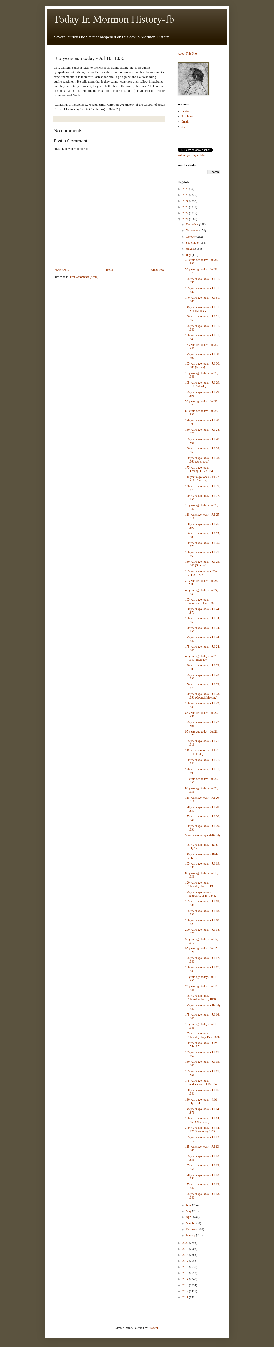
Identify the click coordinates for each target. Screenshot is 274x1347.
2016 (185, 1267)
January (191, 1235)
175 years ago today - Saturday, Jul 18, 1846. (200, 893)
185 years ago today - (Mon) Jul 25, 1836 (202, 573)
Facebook (187, 116)
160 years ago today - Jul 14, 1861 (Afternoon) (202, 1120)
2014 (185, 1279)
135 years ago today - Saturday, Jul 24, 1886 (200, 601)
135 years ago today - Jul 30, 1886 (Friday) (202, 365)
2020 (185, 1243)
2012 (185, 1291)
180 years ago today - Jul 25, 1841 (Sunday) (202, 563)
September (192, 242)
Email (185, 121)
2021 (185, 219)
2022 (185, 213)
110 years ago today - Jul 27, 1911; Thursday (202, 478)
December (192, 224)
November (192, 230)
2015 (185, 1273)
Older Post (157, 269)
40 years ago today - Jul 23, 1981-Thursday (201, 657)
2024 (185, 201)
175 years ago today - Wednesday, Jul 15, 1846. (202, 1082)
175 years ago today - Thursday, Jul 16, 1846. (200, 997)
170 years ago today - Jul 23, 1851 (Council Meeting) (202, 695)
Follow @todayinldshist (192, 155)
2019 (185, 1249)
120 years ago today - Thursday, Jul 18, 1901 (200, 884)
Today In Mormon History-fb (114, 19)
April (189, 1217)
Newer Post (61, 269)
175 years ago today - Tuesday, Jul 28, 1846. (200, 469)
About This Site (187, 53)
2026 (185, 189)
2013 (185, 1285)
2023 (185, 207)
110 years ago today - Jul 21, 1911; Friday (202, 752)
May (189, 1211)
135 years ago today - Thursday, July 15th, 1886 (202, 1035)
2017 (185, 1260)
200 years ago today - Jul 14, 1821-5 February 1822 (202, 1129)
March (190, 1223)
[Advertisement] (109, 255)
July (189, 255)
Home (109, 269)
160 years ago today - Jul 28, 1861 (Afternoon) (202, 459)
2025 (185, 195)
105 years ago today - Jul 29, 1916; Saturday (202, 384)
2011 (185, 1297)
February (191, 1229)
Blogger (153, 1327)
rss (183, 126)
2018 (185, 1255)
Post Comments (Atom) (84, 277)
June (189, 1205)
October (191, 236)
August (190, 248)
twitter (185, 111)
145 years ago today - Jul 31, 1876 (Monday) (202, 309)
